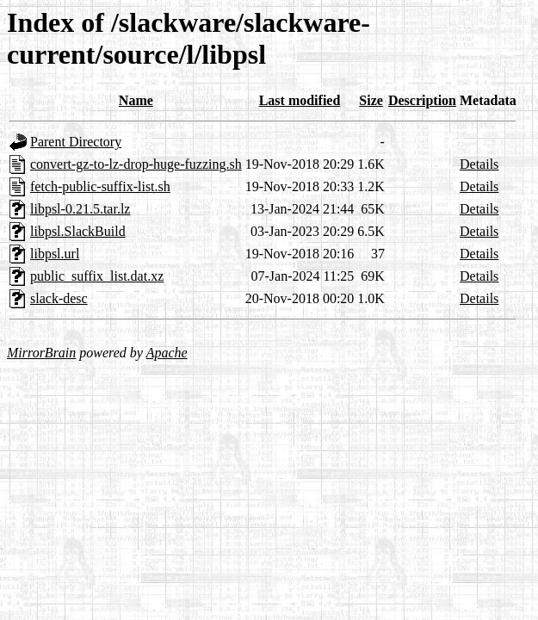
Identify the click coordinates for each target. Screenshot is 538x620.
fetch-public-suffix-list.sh (100, 186)
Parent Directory (75, 141)
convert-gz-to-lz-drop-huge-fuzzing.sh (136, 164)
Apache (167, 352)
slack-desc (59, 298)
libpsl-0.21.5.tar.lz (80, 209)
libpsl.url (54, 253)
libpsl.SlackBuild (78, 231)
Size (371, 100)
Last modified (300, 100)
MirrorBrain (41, 352)
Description (422, 100)
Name (136, 100)
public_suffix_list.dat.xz (97, 276)
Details (479, 164)
